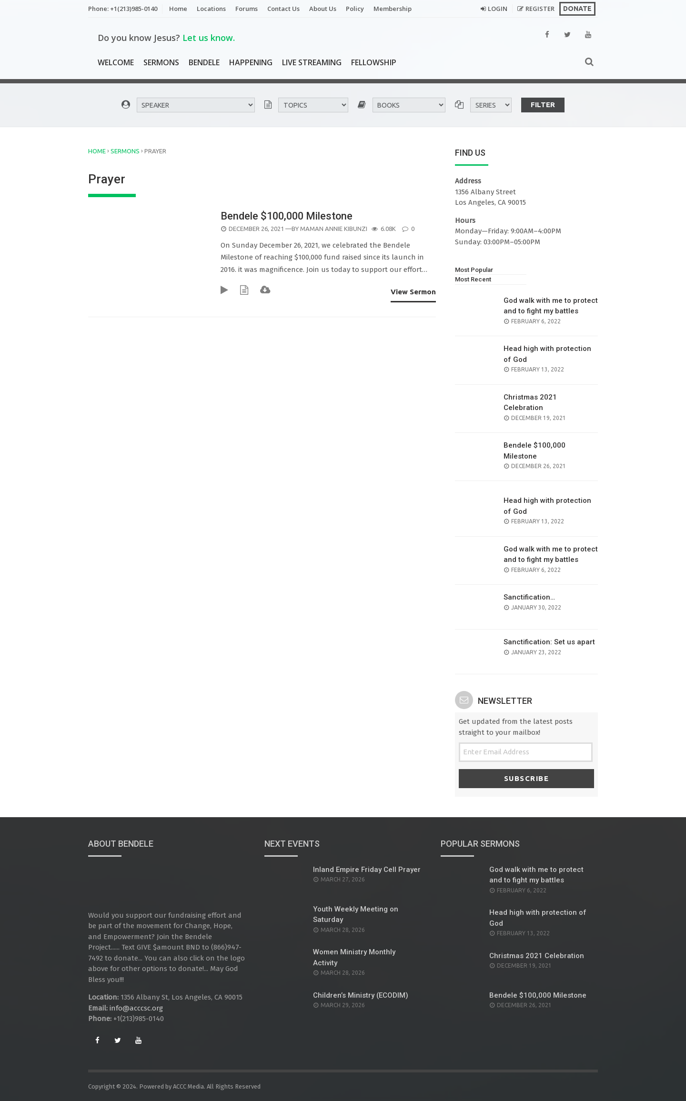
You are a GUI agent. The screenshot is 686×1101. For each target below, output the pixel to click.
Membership (392, 8)
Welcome (116, 62)
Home (178, 8)
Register (540, 8)
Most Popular (474, 269)
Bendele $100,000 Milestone (288, 216)
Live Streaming (312, 62)
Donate (577, 8)
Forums (246, 8)
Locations (211, 8)
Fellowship (373, 62)
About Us (322, 8)
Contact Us (283, 8)
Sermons (161, 62)
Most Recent (473, 279)
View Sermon (413, 292)
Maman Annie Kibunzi (333, 228)
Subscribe (526, 778)
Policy (355, 8)
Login (497, 8)
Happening (250, 62)
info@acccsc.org (136, 1008)
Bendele (204, 62)
